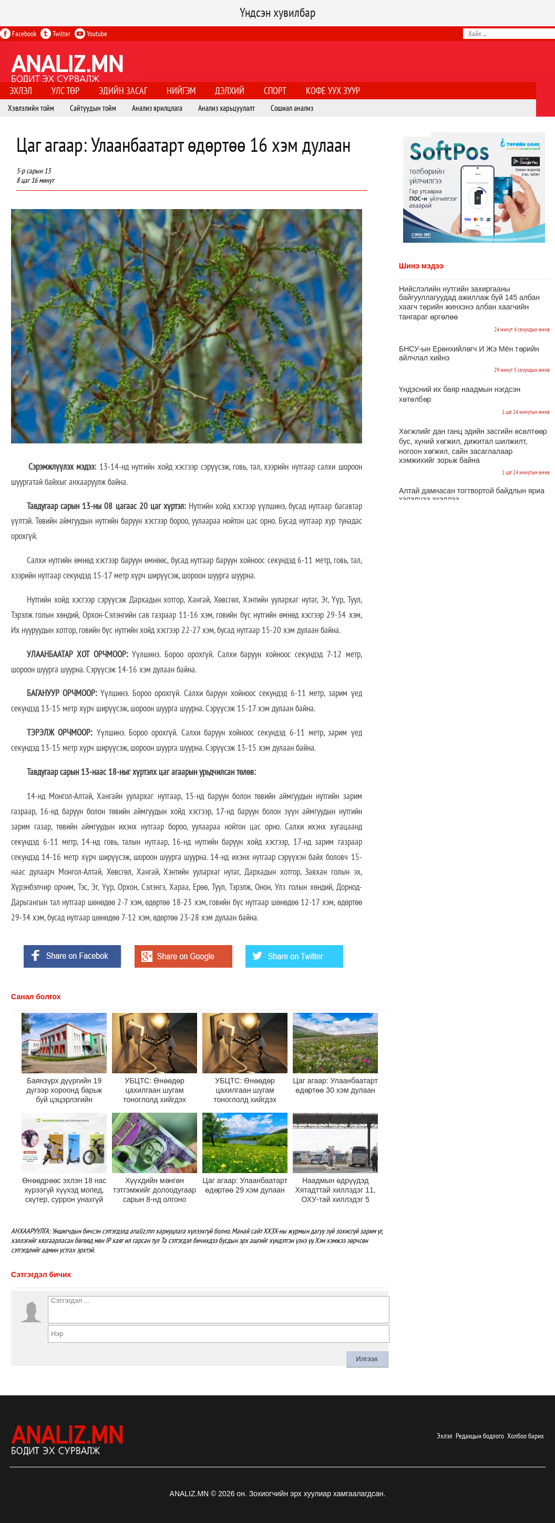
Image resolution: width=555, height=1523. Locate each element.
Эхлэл (445, 1436)
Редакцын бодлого (480, 1436)
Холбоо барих (525, 1436)
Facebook (18, 33)
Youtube (91, 33)
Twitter (55, 33)
